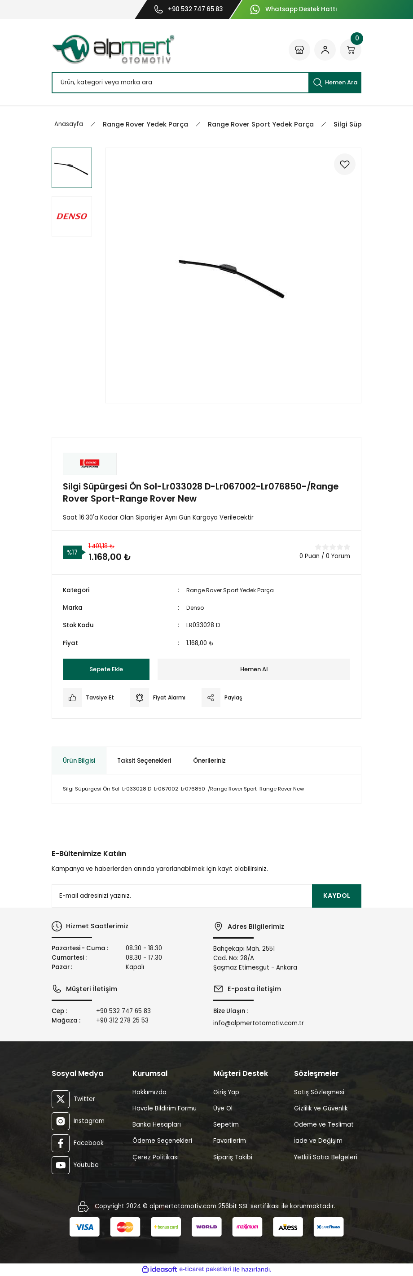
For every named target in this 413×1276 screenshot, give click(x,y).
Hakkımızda (149, 1092)
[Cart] (350, 50)
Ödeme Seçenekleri (162, 1140)
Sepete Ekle (106, 669)
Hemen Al (253, 669)
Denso (196, 607)
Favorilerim (229, 1140)
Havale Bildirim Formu (164, 1108)
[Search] (206, 82)
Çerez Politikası (155, 1157)
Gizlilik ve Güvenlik (321, 1108)
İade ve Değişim (318, 1140)
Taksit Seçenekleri (144, 760)
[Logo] (113, 49)
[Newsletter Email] (206, 896)
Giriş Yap (226, 1092)
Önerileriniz (209, 760)
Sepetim (226, 1124)
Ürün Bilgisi (79, 760)
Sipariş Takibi (232, 1157)
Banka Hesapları (156, 1124)
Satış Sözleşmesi (319, 1092)
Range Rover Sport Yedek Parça (234, 590)
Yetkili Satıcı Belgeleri (325, 1157)
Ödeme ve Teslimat (324, 1124)
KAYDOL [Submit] (336, 895)
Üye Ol (223, 1108)
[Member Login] (325, 50)
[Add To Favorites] (342, 166)
